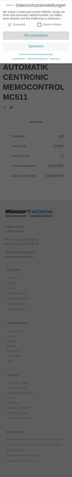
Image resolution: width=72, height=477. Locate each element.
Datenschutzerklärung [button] (38, 57)
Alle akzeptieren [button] (36, 34)
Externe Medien (49, 23)
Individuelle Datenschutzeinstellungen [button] (36, 53)
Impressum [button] (55, 57)
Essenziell (16, 23)
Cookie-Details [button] (19, 57)
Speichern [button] (36, 45)
